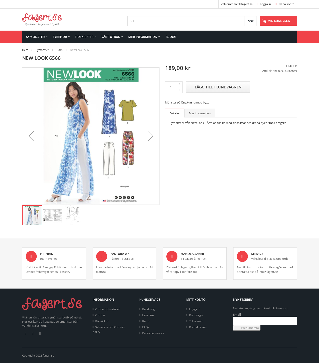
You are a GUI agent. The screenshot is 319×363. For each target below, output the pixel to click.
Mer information (200, 113)
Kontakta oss (197, 327)
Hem (25, 50)
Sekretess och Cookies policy (109, 329)
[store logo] (42, 19)
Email (237, 315)
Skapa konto (286, 4)
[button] (31, 136)
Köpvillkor (102, 321)
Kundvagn (196, 315)
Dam (59, 50)
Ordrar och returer (107, 309)
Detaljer (175, 113)
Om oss (100, 315)
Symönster (42, 50)
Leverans (148, 315)
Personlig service (153, 333)
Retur (146, 321)
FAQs (145, 327)
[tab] (175, 113)
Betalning (148, 309)
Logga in (264, 4)
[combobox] (192, 21)
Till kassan (195, 321)
